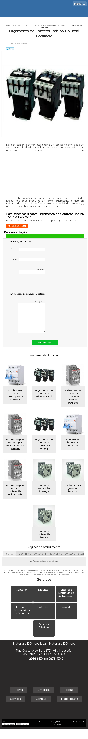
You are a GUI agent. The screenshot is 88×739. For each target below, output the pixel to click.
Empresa (44, 689)
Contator (22, 589)
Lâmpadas (66, 607)
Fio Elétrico (44, 607)
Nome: (28, 249)
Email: (28, 259)
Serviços (44, 579)
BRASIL (81, 554)
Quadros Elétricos (44, 626)
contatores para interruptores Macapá (15, 395)
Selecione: (11, 554)
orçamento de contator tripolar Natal (44, 393)
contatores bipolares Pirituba (73, 442)
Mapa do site (69, 698)
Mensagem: (31, 316)
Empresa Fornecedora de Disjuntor (22, 610)
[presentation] (27, 283)
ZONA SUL (70, 554)
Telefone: (32, 271)
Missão (69, 689)
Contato (41, 698)
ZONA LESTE (25, 554)
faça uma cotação (17, 226)
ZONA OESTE (55, 554)
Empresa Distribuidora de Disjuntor (66, 592)
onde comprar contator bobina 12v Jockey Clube (15, 490)
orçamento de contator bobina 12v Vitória (44, 444)
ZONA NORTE (40, 554)
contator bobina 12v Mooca (44, 534)
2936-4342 (56, 658)
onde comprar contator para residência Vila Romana (15, 444)
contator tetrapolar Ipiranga (44, 488)
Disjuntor (44, 589)
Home (19, 689)
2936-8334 (36, 658)
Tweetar (10, 48)
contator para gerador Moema (73, 488)
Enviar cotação (45, 342)
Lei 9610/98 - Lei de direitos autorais (57, 574)
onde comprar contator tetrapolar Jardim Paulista (73, 396)
